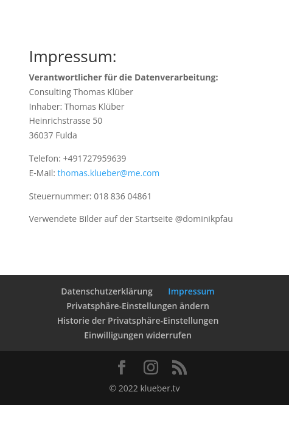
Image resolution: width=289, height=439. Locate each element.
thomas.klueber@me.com (109, 173)
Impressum (191, 291)
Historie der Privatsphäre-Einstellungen (138, 320)
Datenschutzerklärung (106, 291)
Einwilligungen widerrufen (138, 335)
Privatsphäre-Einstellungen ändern (137, 306)
